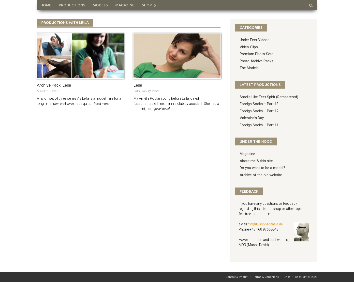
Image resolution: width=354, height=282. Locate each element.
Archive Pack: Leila (54, 85)
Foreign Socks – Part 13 (259, 104)
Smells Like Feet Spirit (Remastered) (269, 97)
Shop (147, 5)
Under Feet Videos (254, 40)
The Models (249, 68)
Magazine (124, 5)
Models (100, 5)
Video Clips (249, 47)
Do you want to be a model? (262, 168)
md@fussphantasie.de (265, 224)
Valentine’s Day (252, 118)
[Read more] (101, 104)
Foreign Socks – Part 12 (259, 111)
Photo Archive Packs (256, 61)
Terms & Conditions (266, 277)
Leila (137, 85)
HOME (46, 5)
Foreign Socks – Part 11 (259, 125)
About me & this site (256, 161)
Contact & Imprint (237, 277)
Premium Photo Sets (256, 54)
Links (286, 277)
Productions (72, 5)
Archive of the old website (261, 175)
